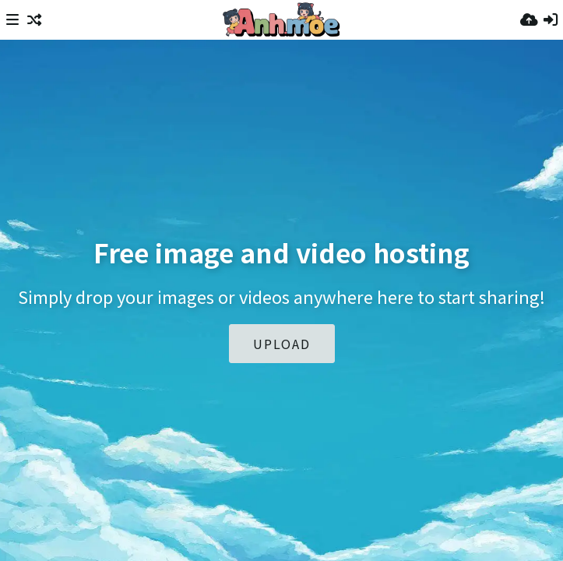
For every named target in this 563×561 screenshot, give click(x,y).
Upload (282, 343)
